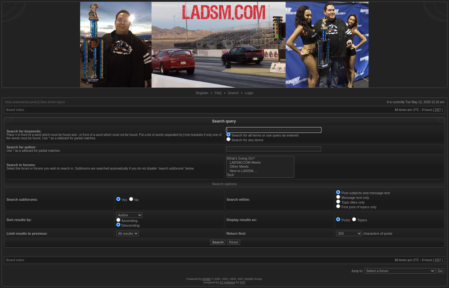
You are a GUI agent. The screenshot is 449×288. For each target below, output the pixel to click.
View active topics (52, 102)
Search (233, 93)
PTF (242, 282)
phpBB (206, 279)
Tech (260, 175)
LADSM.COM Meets (260, 163)
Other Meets (260, 167)
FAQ (218, 93)
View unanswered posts (21, 102)
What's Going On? (260, 158)
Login (249, 93)
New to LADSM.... (260, 171)
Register (202, 93)
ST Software (227, 282)
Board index (15, 110)
